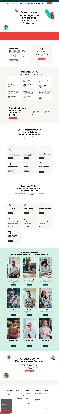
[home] (9, 3)
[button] (15, 3)
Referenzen (28, 3)
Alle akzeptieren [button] (4, 410)
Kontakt (43, 3)
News (32, 3)
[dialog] (6, 406)
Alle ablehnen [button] (9, 410)
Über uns (35, 3)
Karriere (39, 3)
